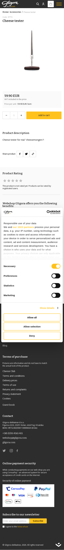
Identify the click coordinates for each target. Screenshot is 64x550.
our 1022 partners (23, 227)
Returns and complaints (15, 389)
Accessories (16, 12)
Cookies (7, 398)
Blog (5, 345)
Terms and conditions (14, 375)
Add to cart (44, 115)
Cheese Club (9, 371)
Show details (47, 308)
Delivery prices (10, 380)
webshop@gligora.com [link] (15, 438)
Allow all (32, 317)
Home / (6, 12)
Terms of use (9, 384)
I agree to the (16, 526)
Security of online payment (17, 480)
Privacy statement (12, 393)
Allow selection (31, 326)
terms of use (22, 527)
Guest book (9, 405)
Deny (32, 335)
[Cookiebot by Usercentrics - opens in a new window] (46, 212)
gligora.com (9, 442)
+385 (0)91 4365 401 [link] (13, 433)
